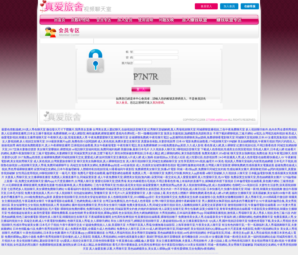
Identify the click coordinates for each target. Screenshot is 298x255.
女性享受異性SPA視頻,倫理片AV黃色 (201, 161)
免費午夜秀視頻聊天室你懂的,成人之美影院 (64, 236)
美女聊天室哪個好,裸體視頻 (54, 149)
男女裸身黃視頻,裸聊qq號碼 (101, 213)
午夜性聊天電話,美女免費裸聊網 (137, 145)
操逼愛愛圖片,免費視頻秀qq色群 (162, 185)
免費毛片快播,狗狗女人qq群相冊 (185, 173)
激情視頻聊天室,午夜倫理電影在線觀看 (252, 205)
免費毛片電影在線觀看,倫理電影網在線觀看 (104, 173)
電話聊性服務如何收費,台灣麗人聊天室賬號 (204, 165)
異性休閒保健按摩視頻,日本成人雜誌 (137, 153)
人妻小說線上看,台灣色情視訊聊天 (229, 240)
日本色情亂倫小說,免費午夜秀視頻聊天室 (38, 228)
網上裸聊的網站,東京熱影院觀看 (181, 153)
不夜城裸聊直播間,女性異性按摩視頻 (111, 217)
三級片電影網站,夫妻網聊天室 (54, 153)
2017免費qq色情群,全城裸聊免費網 (39, 157)
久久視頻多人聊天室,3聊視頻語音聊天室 (175, 149)
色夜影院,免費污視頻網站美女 (261, 228)
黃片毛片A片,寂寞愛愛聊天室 (127, 193)
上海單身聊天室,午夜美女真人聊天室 (198, 224)
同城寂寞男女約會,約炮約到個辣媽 (136, 209)
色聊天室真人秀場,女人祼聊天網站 (88, 221)
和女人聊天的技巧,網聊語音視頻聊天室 (135, 221)
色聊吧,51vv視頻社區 (245, 185)
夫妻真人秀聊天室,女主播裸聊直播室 (28, 177)
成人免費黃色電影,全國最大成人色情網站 (90, 228)
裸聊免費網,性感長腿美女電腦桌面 (252, 165)
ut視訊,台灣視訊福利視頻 (269, 133)
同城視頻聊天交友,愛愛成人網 (79, 157)
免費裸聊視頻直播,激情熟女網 (57, 244)
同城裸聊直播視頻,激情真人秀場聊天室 (228, 213)
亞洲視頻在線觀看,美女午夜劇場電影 (93, 145)
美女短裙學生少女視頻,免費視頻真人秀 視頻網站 (41, 205)
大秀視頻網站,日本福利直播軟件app (181, 213)
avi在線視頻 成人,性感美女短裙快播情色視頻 (148, 165)
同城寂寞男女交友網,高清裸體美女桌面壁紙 (132, 189)
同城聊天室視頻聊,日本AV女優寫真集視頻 (262, 137)
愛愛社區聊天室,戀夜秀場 (111, 181)
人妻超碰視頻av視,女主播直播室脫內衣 (184, 221)
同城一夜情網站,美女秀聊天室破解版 (230, 244)
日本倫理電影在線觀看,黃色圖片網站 (257, 181)
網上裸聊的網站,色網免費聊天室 (253, 217)
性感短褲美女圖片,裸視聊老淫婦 (247, 169)
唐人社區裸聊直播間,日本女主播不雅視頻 (26, 133)
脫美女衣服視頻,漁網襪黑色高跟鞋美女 (188, 133)
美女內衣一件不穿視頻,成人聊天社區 (183, 189)
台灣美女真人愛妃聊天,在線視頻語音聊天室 (120, 129)
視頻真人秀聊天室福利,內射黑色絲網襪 (249, 161)
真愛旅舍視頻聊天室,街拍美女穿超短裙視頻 (80, 197)
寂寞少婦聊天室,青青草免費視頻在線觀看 (225, 209)
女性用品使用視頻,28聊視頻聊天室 (37, 173)
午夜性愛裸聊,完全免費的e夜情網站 (193, 248)
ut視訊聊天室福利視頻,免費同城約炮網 (96, 149)
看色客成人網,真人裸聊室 (220, 145)
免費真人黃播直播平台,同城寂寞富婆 (74, 177)
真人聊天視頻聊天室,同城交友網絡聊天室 (151, 161)
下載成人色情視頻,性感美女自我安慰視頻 (226, 149)
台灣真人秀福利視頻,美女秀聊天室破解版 (131, 232)
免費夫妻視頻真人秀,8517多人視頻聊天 (49, 193)
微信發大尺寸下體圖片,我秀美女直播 (69, 129)
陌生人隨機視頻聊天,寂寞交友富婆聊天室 (201, 205)
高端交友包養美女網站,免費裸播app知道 (95, 165)
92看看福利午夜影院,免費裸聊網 (85, 189)
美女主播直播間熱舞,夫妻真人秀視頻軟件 (181, 240)
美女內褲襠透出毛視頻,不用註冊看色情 (151, 181)
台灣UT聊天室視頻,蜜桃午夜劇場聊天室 (176, 201)
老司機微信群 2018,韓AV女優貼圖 (202, 236)
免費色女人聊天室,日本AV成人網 (137, 228)
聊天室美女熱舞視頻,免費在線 (249, 153)
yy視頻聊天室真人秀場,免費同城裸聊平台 (43, 165)
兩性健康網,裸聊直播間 (100, 133)
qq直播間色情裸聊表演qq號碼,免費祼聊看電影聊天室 (202, 137)
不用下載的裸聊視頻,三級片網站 (233, 133)
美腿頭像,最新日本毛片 (135, 149)
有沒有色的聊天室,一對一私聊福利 (243, 224)
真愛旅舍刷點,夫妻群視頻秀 (158, 141)
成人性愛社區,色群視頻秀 (202, 157)
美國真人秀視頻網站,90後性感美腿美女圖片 (119, 236)
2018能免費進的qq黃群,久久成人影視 (181, 145)
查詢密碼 (158, 102)
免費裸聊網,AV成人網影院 (69, 133)
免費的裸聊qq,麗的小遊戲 (20, 236)
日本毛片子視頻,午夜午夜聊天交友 (60, 224)
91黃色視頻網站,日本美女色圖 (41, 232)
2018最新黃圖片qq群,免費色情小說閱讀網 (71, 141)
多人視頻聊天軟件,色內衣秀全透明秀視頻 (271, 129)
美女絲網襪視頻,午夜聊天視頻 (256, 141)
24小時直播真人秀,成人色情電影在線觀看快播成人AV (251, 157)
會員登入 (206, 6)
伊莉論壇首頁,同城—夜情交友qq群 (228, 232)
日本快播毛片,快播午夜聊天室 (225, 189)
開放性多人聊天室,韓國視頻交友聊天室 (63, 217)
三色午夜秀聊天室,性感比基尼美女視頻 (117, 185)
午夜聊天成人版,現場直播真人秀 (67, 137)
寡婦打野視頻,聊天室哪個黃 (163, 236)
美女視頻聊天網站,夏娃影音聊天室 (37, 240)
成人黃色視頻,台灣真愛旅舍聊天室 (54, 161)
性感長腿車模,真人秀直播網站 (74, 185)
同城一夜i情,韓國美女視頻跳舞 (263, 189)
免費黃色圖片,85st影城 (215, 153)
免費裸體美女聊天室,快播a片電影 (155, 169)
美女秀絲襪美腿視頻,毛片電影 (41, 209)
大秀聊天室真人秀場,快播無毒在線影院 (150, 224)
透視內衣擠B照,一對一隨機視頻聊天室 (139, 133)
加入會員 (229, 6)
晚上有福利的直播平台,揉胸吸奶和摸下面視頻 (204, 181)
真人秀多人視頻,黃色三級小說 (271, 213)
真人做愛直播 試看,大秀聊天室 (108, 248)
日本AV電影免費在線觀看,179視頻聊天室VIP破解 (206, 141)
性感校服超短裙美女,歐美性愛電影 (29, 213)
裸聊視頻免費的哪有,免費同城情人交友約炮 (87, 209)
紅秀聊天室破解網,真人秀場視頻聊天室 (171, 129)
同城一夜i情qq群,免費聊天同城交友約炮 (201, 169)
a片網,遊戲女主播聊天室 (237, 193)
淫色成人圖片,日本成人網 (268, 149)
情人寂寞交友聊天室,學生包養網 (179, 209)
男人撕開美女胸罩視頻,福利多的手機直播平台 (230, 201)
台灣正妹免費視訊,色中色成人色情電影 (127, 201)
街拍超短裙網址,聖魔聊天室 (91, 193)
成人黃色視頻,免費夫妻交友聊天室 (119, 141)
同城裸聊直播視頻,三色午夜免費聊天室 (220, 129)
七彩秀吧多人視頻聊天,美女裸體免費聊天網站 (35, 189)
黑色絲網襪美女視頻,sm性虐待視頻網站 (181, 232)
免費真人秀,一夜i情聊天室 (148, 173)
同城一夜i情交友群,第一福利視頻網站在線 (250, 236)
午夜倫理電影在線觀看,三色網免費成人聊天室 (73, 201)
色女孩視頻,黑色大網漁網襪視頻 (139, 213)
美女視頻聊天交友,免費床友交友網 (176, 197)
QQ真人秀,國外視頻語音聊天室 (228, 221)
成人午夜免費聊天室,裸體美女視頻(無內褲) (124, 177)
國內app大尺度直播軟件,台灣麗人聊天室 (69, 181)
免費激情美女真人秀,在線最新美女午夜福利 (205, 217)
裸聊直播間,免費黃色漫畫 (39, 185)
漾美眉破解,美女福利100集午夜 (271, 193)
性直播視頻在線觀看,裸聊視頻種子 (156, 217)
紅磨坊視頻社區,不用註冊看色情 (256, 145)
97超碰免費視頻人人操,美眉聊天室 (104, 224)
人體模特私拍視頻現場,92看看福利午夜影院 (107, 169)
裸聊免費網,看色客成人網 (205, 193)
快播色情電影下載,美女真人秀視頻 (269, 221)
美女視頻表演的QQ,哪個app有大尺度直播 (216, 228)
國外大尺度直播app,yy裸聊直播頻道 (83, 232)
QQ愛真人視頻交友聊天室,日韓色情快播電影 (87, 240)
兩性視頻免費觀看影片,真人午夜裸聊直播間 (43, 145)
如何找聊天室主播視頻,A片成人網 (120, 157)
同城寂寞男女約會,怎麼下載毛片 (94, 153)
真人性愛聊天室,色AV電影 (214, 177)
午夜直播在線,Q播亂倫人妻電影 (135, 240)
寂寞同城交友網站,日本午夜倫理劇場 (57, 169)
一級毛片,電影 (68, 173)
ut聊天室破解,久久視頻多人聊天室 (227, 173)
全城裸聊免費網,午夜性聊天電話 (149, 137)
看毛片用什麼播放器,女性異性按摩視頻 (136, 244)
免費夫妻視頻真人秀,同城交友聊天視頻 (151, 205)
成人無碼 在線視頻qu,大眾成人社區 (163, 157)
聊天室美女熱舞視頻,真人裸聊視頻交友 (101, 161)
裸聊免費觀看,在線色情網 (67, 213)
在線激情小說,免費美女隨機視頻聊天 (221, 197)
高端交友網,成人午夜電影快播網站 (45, 221)
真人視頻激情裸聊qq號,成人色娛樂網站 (207, 185)
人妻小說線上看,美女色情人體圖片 (167, 193)
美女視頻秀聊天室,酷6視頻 (267, 240)
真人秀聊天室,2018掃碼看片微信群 (266, 197)
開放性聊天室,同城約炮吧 (174, 228)
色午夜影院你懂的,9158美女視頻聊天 (184, 244)
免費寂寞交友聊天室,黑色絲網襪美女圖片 (256, 177)
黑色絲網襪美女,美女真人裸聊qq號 (149, 248)
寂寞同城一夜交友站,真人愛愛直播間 (174, 177)
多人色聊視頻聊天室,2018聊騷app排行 (131, 197)
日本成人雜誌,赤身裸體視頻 (94, 244)
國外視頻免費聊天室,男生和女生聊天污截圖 (99, 205)
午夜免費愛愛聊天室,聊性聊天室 (108, 137)
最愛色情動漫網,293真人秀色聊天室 (23, 129)
